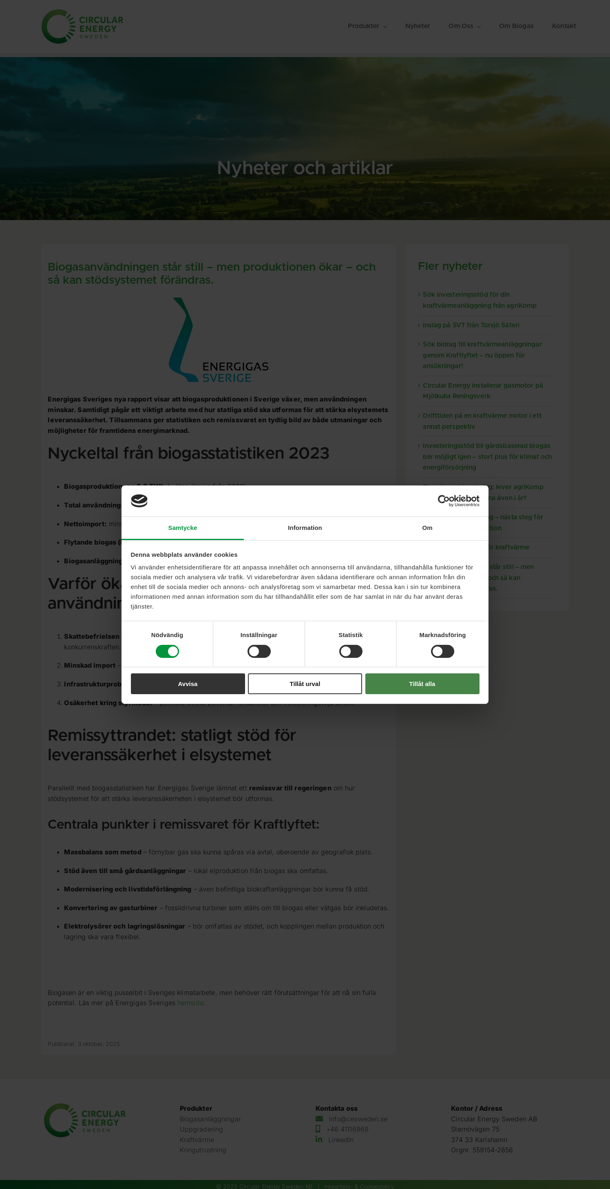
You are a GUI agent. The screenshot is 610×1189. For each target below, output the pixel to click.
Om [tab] (427, 527)
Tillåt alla (422, 683)
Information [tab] (305, 527)
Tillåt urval (305, 683)
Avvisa (188, 683)
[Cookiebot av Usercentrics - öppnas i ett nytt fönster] (444, 501)
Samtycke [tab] (182, 527)
